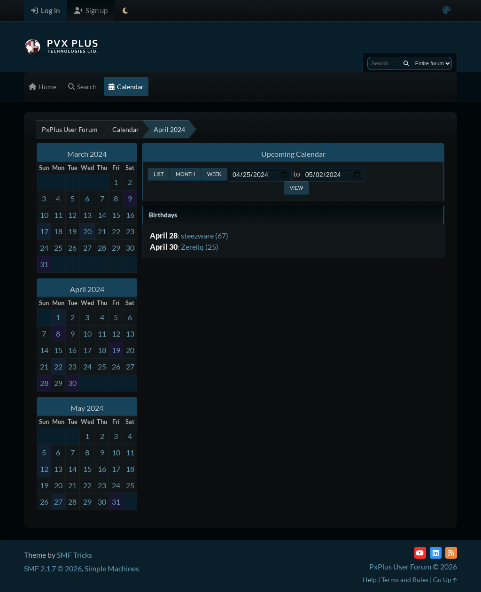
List (158, 174)
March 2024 (87, 153)
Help (370, 580)
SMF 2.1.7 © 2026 (53, 568)
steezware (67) (204, 235)
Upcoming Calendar (293, 153)
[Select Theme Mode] (125, 10)
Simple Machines (112, 568)
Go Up (445, 580)
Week (214, 174)
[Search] (406, 63)
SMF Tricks (74, 554)
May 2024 (86, 407)
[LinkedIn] (436, 553)
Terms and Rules (404, 580)
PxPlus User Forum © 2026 (413, 566)
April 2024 (87, 288)
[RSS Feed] (451, 553)
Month (185, 174)
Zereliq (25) (199, 246)
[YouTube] (420, 553)
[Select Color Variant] (446, 10)
